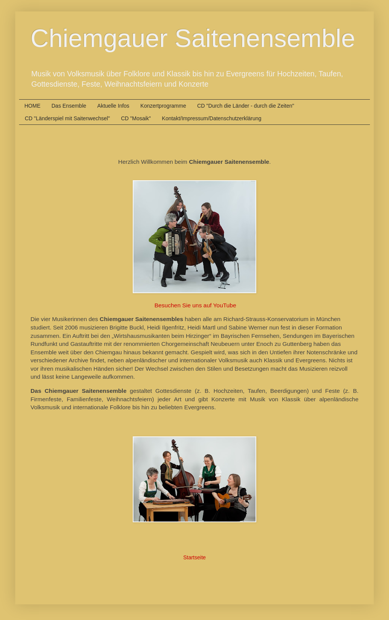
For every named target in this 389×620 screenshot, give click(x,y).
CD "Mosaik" (136, 118)
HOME (32, 106)
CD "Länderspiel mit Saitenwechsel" (67, 118)
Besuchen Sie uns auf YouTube (195, 305)
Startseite (194, 557)
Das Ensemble (68, 106)
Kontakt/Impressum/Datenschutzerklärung (212, 118)
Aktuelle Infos (113, 106)
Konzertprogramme (163, 106)
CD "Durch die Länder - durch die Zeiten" (245, 106)
